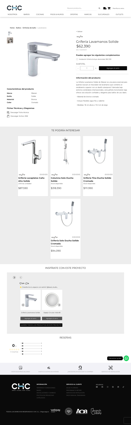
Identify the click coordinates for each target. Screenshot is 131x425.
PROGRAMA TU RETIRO (74, 390)
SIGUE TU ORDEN (72, 388)
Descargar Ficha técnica (19, 112)
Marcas (88, 14)
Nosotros (12, 14)
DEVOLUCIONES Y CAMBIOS (46, 393)
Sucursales (103, 14)
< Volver (79, 31)
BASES (39, 390)
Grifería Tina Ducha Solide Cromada (97, 179)
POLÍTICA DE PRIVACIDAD (45, 395)
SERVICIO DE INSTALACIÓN (75, 393)
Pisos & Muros (57, 14)
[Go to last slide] (23, 305)
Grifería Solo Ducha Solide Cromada (65, 242)
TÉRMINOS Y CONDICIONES (46, 388)
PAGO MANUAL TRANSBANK (75, 395)
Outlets (119, 14)
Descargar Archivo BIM (19, 116)
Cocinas (40, 14)
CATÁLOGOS (41, 398)
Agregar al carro (113, 68)
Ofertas (74, 14)
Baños (27, 14)
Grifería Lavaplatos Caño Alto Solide (31, 179)
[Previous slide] (20, 277)
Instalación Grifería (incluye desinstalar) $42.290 (95, 59)
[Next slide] (14, 277)
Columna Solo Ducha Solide (62, 179)
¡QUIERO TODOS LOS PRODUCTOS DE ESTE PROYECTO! (41, 325)
